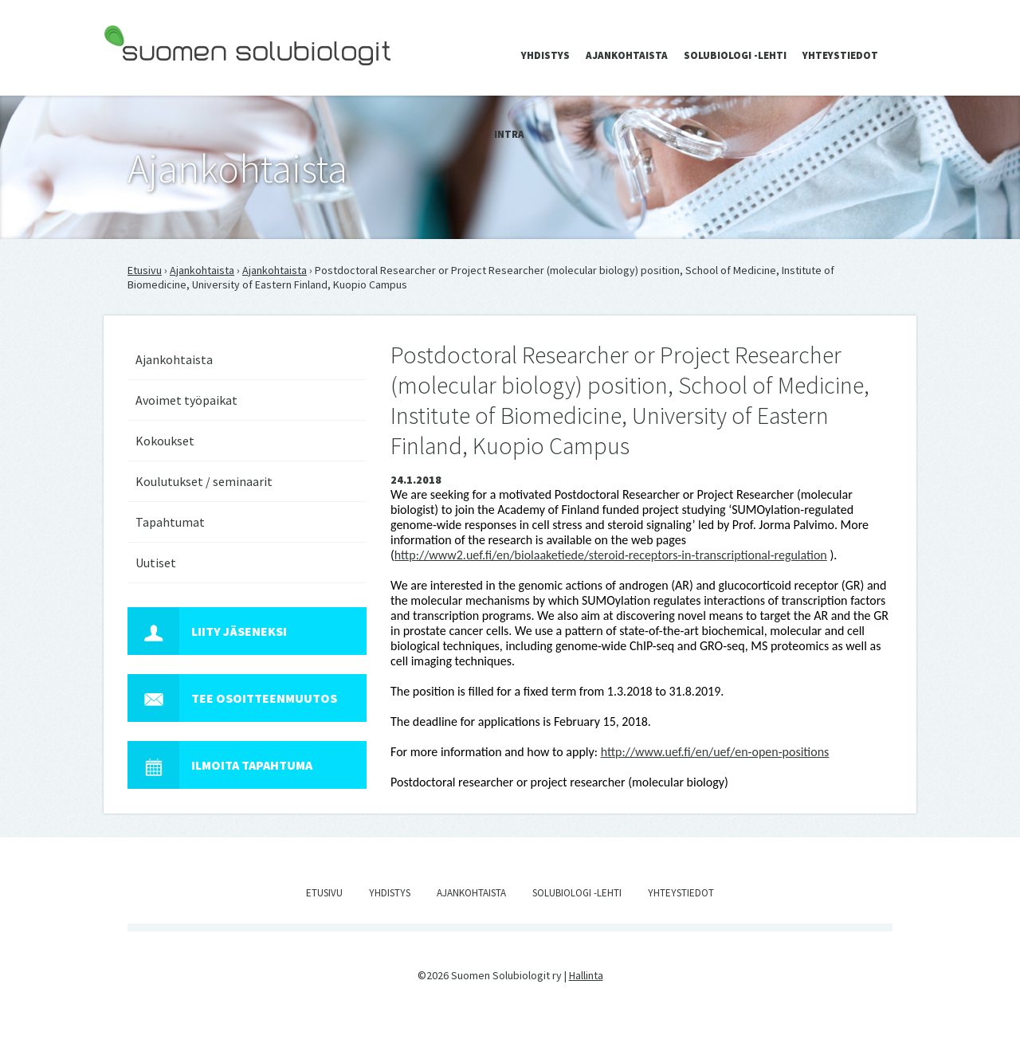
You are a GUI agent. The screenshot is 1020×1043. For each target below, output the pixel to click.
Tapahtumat (170, 522)
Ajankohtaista (627, 55)
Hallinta (586, 975)
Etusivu (145, 270)
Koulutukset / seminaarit (204, 481)
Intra (509, 134)
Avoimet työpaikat (186, 400)
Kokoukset (164, 441)
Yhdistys (545, 55)
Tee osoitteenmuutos (232, 698)
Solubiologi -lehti (735, 55)
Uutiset (155, 563)
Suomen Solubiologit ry (159, 76)
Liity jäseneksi (207, 631)
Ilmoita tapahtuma (220, 765)
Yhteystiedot (840, 55)
